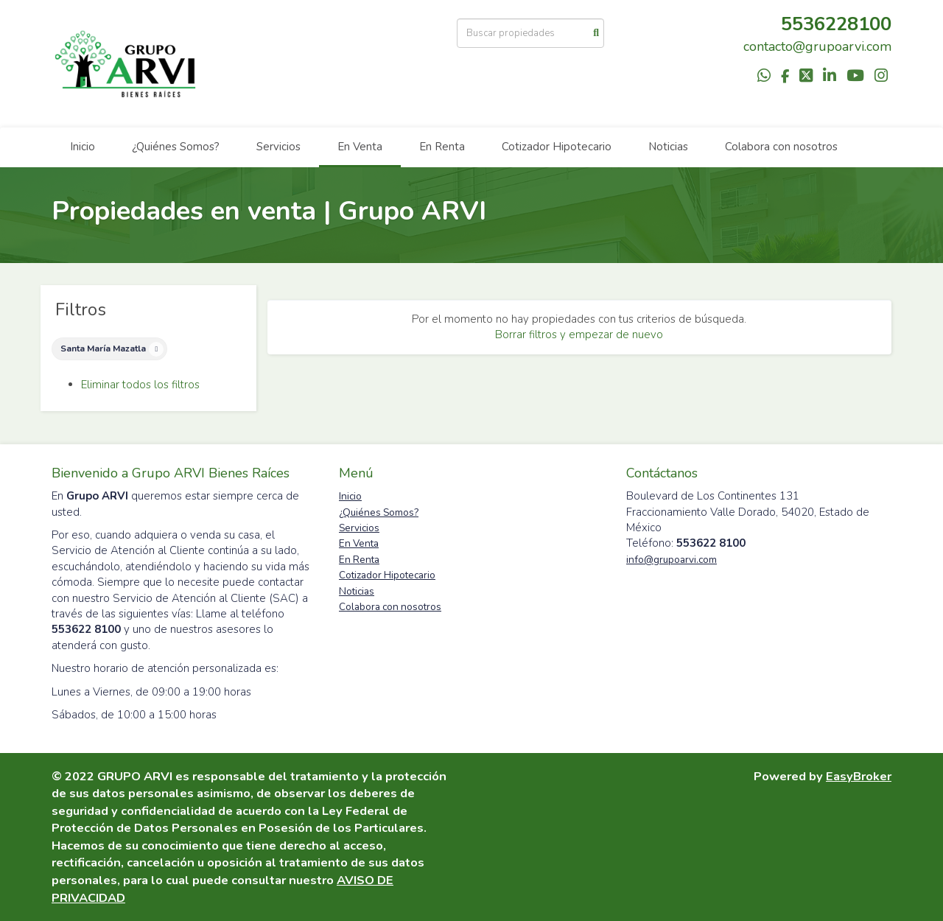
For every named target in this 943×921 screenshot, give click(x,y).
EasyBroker (858, 776)
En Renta (442, 146)
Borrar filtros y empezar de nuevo (579, 334)
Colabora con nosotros (781, 146)
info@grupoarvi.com (671, 560)
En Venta (359, 146)
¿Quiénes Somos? (176, 146)
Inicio (82, 146)
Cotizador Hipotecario (556, 146)
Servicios (278, 146)
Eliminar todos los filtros (140, 384)
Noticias (668, 146)
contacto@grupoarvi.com (817, 46)
